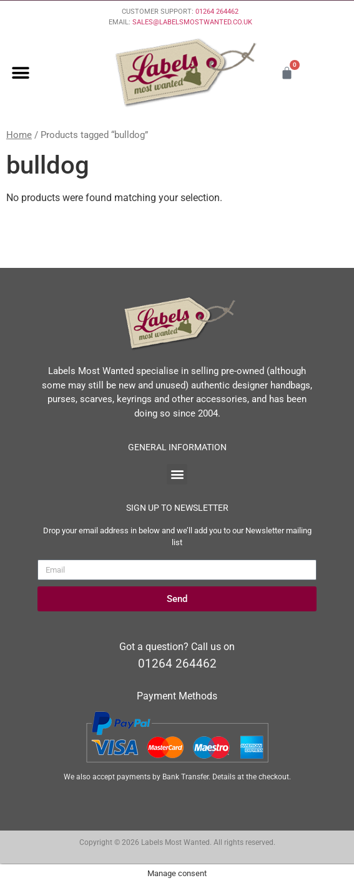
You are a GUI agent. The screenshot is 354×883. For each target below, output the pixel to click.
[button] (20, 73)
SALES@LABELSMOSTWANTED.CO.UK (192, 22)
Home (19, 135)
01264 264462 (216, 11)
